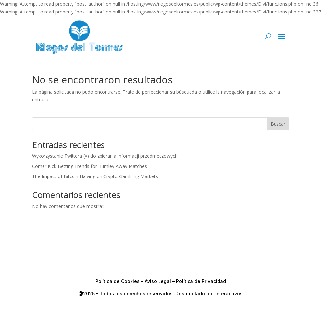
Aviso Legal (158, 281)
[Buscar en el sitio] (268, 36)
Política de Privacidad (201, 281)
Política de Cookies (117, 281)
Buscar (278, 124)
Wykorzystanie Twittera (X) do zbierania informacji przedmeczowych (105, 156)
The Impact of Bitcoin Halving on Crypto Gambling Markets (95, 176)
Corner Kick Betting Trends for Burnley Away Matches (89, 166)
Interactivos (229, 293)
